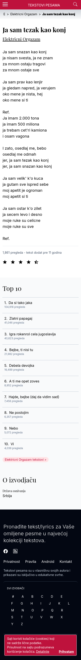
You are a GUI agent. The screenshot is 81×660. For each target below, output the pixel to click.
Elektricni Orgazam (21, 39)
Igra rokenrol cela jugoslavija (32, 334)
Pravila (30, 561)
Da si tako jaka (20, 303)
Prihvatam (66, 651)
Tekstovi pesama (15, 570)
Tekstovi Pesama (44, 5)
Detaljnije (42, 651)
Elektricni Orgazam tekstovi (24, 459)
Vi (12, 444)
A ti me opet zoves (24, 381)
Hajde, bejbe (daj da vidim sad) (34, 397)
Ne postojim (19, 412)
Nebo (13, 428)
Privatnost (11, 561)
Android (47, 561)
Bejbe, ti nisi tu (21, 350)
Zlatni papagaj (20, 318)
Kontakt (66, 561)
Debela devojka (21, 365)
